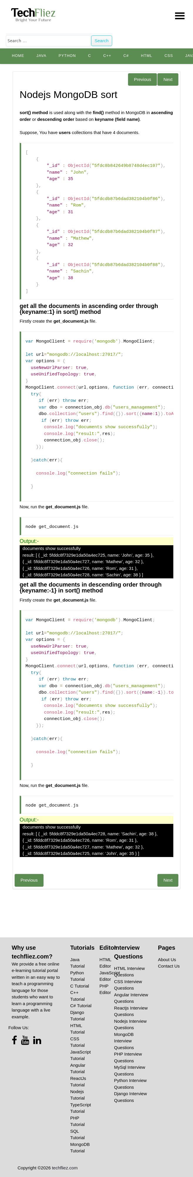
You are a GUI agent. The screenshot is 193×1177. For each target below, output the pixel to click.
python (67, 56)
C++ (107, 56)
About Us (167, 959)
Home (18, 56)
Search (102, 40)
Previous (142, 79)
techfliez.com (65, 1167)
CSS (169, 56)
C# (126, 56)
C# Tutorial (81, 1005)
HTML (146, 56)
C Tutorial (79, 985)
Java (41, 56)
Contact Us (169, 965)
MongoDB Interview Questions (124, 1041)
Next (167, 79)
